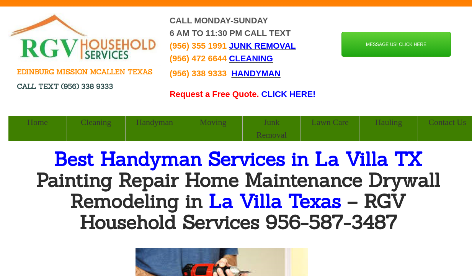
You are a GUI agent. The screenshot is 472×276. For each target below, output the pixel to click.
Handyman (154, 122)
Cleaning (96, 122)
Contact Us (447, 122)
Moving (213, 122)
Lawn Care (330, 122)
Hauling (388, 122)
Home (37, 122)
